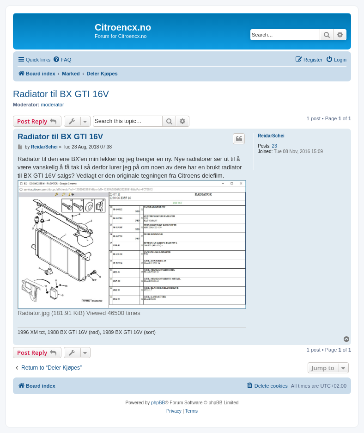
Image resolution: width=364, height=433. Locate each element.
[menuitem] (62, 59)
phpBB (158, 402)
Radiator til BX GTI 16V (61, 94)
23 (274, 145)
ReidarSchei (271, 135)
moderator (52, 104)
